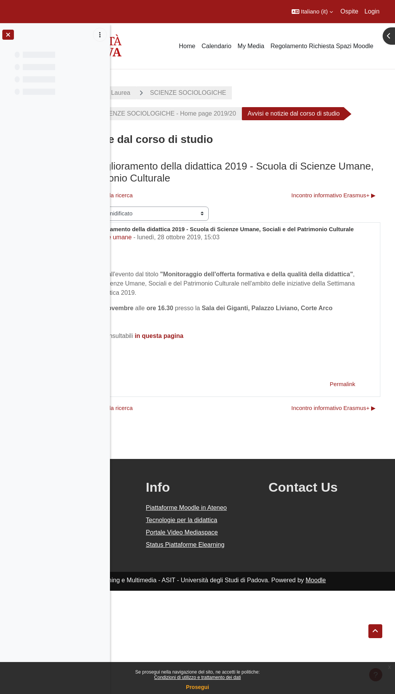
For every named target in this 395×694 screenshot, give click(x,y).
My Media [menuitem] (251, 46)
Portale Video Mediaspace (232, 622)
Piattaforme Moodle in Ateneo (244, 578)
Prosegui (197, 687)
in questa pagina (261, 402)
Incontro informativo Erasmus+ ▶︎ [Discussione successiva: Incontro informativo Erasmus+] (333, 228)
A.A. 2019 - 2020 (148, 92)
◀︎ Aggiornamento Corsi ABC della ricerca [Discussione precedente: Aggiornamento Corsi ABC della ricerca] (182, 228)
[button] (312, 11)
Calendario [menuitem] (216, 46)
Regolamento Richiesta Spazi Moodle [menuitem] (321, 46)
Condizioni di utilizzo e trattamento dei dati (197, 677)
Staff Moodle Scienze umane (174, 294)
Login (372, 11)
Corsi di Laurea (212, 92)
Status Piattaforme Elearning (239, 643)
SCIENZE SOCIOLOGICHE (290, 92)
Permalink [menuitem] (342, 450)
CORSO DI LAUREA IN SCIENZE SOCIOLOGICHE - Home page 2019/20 (235, 113)
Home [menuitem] (187, 46)
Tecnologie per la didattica (237, 600)
